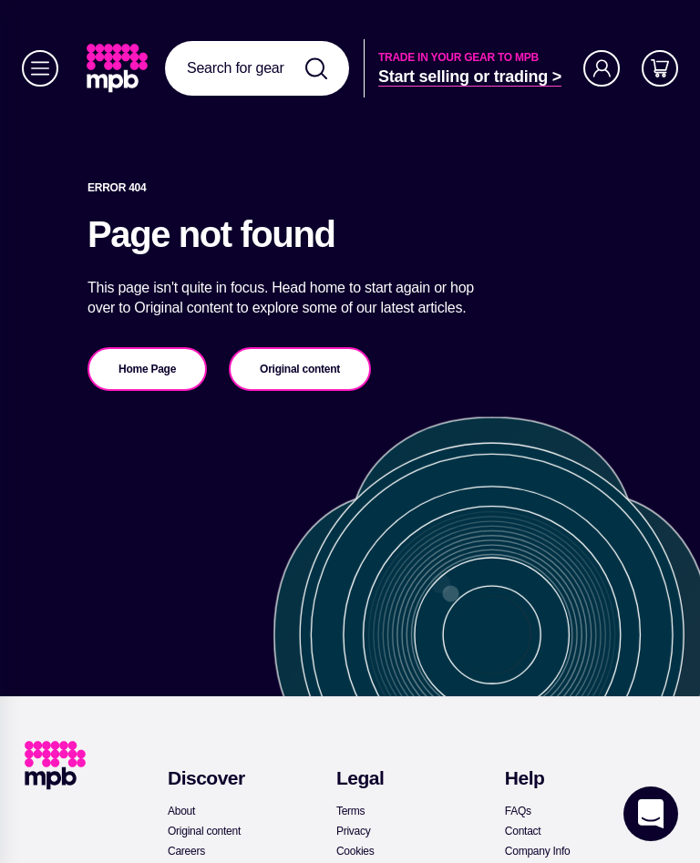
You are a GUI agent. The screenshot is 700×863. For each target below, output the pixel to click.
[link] (119, 68)
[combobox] (257, 68)
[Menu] (40, 68)
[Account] (601, 68)
